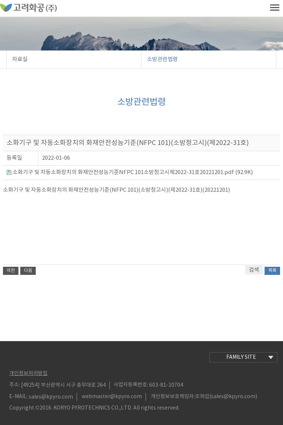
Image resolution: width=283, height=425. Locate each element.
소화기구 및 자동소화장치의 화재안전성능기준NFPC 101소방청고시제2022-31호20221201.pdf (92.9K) (130, 172)
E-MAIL (18, 397)
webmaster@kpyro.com (112, 397)
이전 (11, 270)
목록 (272, 270)
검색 (254, 270)
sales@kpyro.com (51, 397)
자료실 (20, 59)
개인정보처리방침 (28, 373)
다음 (28, 270)
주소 (14, 385)
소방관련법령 (162, 59)
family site (249, 357)
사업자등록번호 (130, 385)
